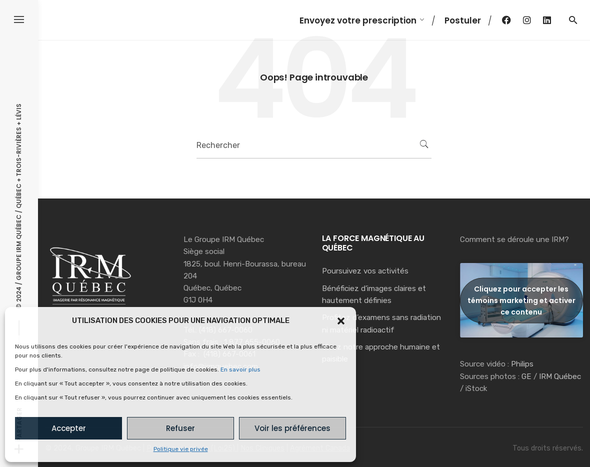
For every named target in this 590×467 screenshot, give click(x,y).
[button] (341, 321)
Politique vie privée (181, 449)
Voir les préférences (292, 428)
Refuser (180, 428)
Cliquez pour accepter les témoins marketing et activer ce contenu (522, 300)
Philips (522, 364)
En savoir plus (240, 369)
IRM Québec (560, 376)
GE (527, 376)
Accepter (69, 428)
